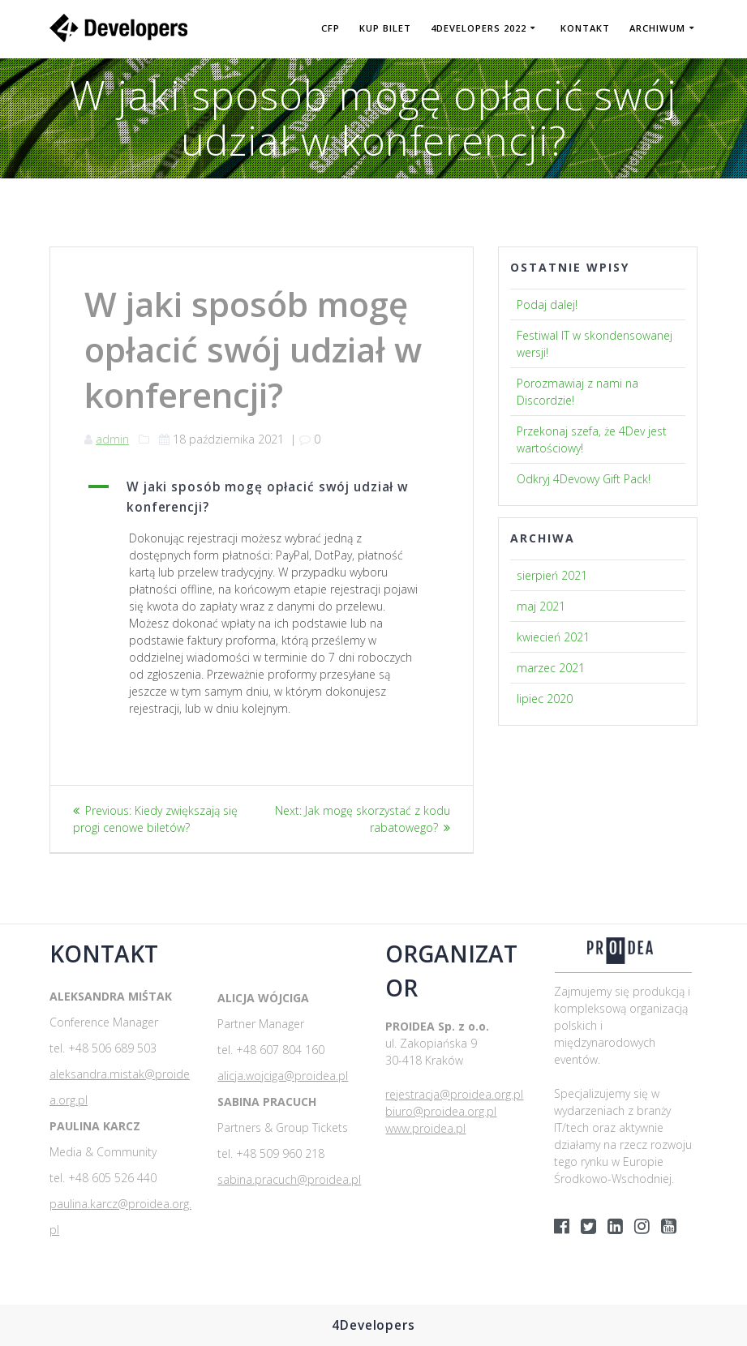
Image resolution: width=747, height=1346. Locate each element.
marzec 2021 (551, 667)
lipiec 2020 (545, 698)
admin (112, 439)
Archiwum (657, 28)
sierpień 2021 (552, 575)
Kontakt (585, 28)
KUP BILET (385, 28)
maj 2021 (541, 606)
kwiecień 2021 (553, 637)
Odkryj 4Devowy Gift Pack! (583, 479)
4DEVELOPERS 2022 (478, 28)
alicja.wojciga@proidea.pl (282, 1075)
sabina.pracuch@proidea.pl (289, 1179)
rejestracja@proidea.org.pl (454, 1094)
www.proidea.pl (425, 1128)
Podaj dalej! (547, 304)
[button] (261, 497)
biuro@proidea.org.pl (440, 1111)
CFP (330, 28)
